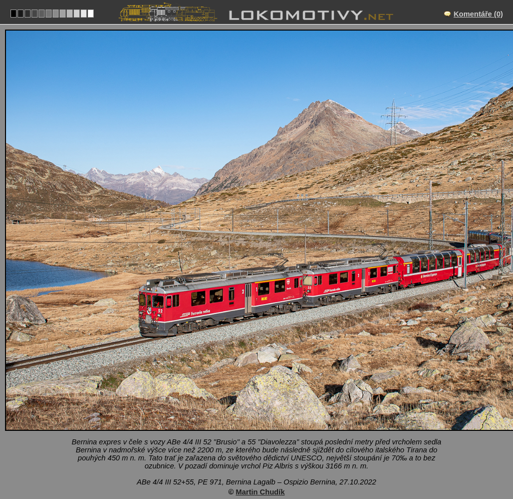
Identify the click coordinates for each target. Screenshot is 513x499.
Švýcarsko (229, 458)
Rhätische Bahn (288, 458)
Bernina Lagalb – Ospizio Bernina (267, 416)
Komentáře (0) (478, 14)
